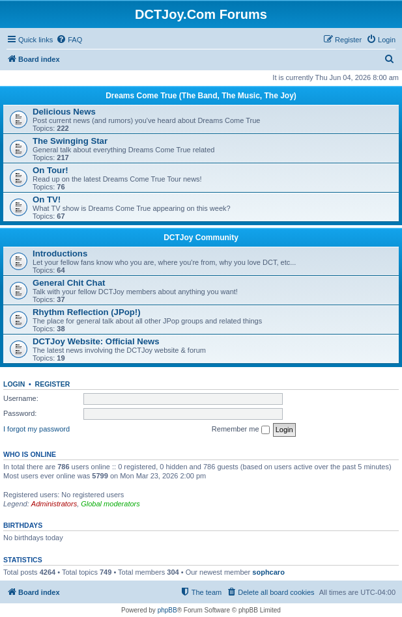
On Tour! (50, 170)
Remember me (241, 429)
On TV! (47, 199)
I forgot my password (36, 429)
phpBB (167, 610)
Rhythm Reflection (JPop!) (87, 312)
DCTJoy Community (201, 237)
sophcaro (268, 572)
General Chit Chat (69, 283)
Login (14, 384)
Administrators (54, 504)
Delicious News (64, 112)
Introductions (60, 253)
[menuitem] (69, 40)
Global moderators (110, 504)
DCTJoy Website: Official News (96, 341)
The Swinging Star (70, 141)
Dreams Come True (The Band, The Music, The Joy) (201, 95)
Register (52, 384)
